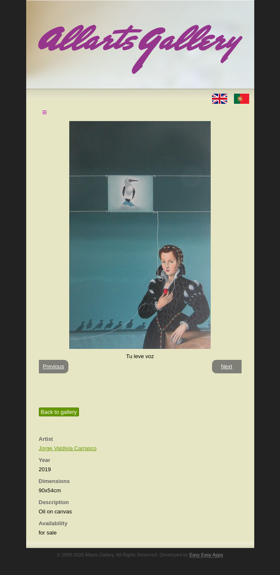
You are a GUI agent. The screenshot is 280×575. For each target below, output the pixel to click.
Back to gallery (59, 412)
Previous (53, 366)
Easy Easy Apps (206, 554)
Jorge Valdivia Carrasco (68, 448)
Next (226, 366)
